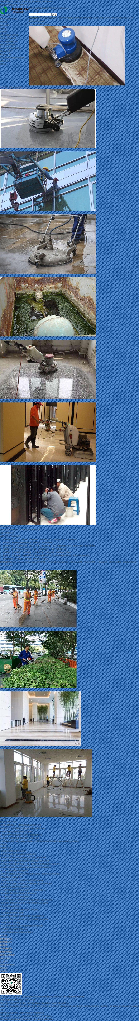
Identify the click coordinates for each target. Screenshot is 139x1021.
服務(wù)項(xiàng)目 (8, 45)
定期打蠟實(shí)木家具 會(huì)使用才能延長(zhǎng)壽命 (26, 903)
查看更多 (3, 845)
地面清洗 (3, 275)
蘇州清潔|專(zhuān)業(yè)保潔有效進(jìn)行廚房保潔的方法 (28, 867)
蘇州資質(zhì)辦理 (7, 965)
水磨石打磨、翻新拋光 (9, 401)
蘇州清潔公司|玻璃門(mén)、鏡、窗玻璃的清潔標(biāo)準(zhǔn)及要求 (32, 864)
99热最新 (14, 1019)
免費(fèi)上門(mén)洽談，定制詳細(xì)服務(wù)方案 (20, 530)
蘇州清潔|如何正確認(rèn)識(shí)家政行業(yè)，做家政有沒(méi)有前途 (32, 874)
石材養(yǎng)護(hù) (7, 747)
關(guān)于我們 (6, 51)
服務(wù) (37, 21)
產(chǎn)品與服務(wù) (8, 41)
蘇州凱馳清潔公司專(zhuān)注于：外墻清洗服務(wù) (25, 890)
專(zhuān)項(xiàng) (40, 24)
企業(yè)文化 (5, 61)
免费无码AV (48, 1019)
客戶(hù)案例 (5, 25)
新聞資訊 (3, 28)
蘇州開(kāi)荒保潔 (92, 1006)
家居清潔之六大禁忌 (12, 922)
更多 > (10, 848)
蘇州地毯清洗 (78, 1006)
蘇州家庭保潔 (66, 1006)
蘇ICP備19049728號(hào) (74, 997)
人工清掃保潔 (5, 629)
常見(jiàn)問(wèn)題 (7, 38)
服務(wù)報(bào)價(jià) (9, 19)
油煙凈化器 (4, 958)
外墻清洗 (3, 213)
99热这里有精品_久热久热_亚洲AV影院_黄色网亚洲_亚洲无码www (26, 2)
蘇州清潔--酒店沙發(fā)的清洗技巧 (18, 897)
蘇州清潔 (31, 1006)
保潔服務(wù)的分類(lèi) (14, 913)
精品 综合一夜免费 (36, 1019)
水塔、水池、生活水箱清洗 (10, 338)
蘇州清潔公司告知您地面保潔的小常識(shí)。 (22, 910)
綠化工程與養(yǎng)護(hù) (10, 690)
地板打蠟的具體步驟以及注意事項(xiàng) (21, 893)
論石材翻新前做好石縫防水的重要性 (19, 932)
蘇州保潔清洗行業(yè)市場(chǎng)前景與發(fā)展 (24, 926)
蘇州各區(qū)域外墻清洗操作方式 (18, 887)
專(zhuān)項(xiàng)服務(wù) (11, 48)
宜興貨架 (3, 971)
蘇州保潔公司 (21, 1006)
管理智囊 (3, 22)
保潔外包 (3, 819)
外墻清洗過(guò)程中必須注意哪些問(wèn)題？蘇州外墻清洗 (28, 884)
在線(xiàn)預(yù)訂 (7, 533)
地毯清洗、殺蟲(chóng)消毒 (11, 87)
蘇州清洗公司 (42, 1006)
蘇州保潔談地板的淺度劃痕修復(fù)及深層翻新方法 (24, 916)
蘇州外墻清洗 (54, 1006)
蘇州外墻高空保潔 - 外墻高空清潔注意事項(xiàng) (24, 880)
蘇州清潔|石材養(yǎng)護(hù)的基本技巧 (20, 854)
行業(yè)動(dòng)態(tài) (9, 35)
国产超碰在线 (5, 1019)
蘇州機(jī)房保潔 (6, 526)
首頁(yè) (3, 64)
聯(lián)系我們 (5, 15)
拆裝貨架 (3, 968)
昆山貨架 (3, 961)
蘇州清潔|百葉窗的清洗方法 (15, 851)
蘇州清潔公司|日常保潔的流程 (16, 871)
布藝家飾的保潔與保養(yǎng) (16, 929)
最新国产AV (23, 1019)
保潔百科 (3, 32)
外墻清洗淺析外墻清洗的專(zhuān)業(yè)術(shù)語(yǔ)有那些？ (29, 900)
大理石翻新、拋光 (7, 464)
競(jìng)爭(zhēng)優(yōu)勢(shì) (12, 58)
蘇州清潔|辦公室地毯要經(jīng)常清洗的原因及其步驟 (25, 858)
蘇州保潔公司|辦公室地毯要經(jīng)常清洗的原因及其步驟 (27, 861)
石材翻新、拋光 (6, 150)
